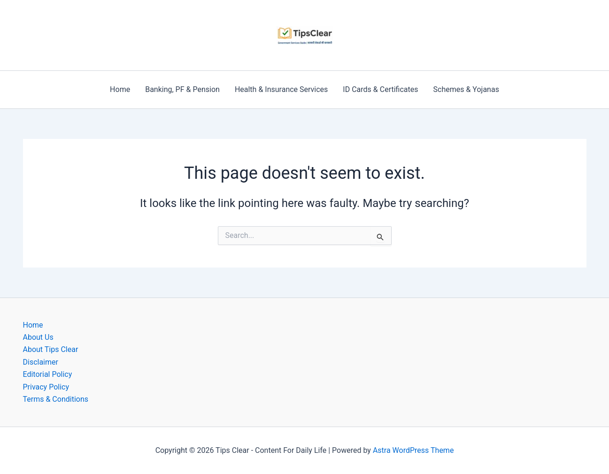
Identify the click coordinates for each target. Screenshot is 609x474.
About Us (38, 337)
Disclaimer (40, 362)
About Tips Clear (50, 349)
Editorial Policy (47, 374)
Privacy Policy (46, 386)
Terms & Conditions (56, 399)
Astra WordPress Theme (413, 450)
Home (120, 89)
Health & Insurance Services (281, 89)
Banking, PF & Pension (182, 89)
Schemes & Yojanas (466, 89)
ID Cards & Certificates (380, 89)
